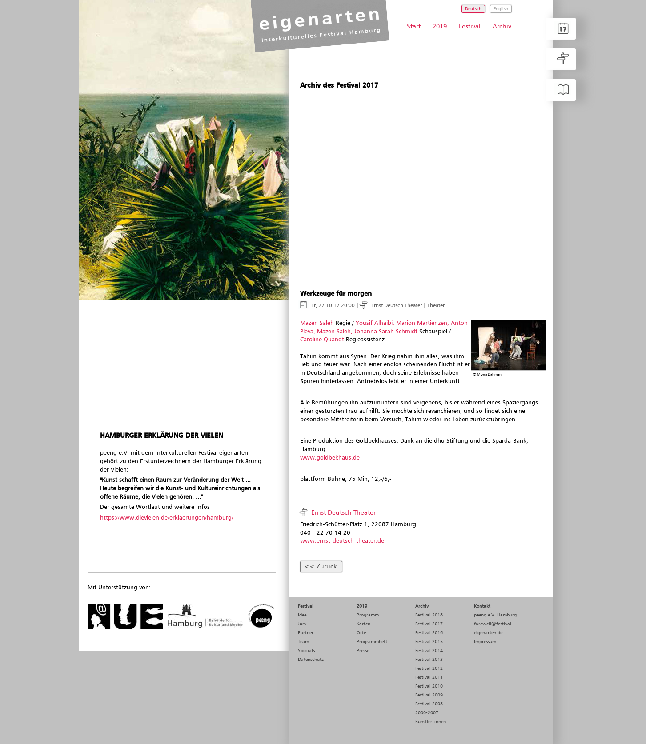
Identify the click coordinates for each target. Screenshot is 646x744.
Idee (302, 615)
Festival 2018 (429, 615)
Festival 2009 (429, 695)
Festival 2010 (429, 686)
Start (414, 27)
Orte (361, 633)
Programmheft (372, 642)
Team (303, 642)
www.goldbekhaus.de (330, 458)
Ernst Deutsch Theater (396, 305)
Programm (368, 615)
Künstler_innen (430, 722)
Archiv (502, 27)
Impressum (485, 642)
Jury (302, 624)
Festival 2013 (429, 659)
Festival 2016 (429, 633)
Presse (363, 650)
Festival (470, 27)
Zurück (327, 567)
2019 (440, 27)
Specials (306, 650)
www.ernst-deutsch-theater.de (342, 541)
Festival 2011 (429, 677)
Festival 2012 (429, 668)
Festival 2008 (429, 704)
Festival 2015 (429, 642)
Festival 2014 (429, 650)
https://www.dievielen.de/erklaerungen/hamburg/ (166, 518)
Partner (305, 633)
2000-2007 (426, 713)
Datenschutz (311, 659)
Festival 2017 (429, 624)
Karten (363, 624)
